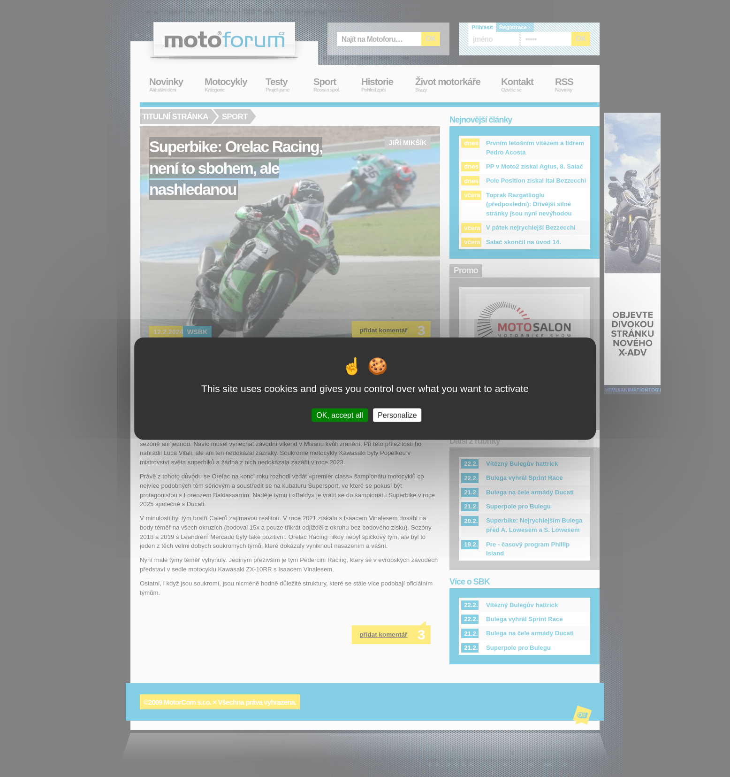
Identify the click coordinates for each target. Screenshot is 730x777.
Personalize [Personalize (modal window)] (397, 415)
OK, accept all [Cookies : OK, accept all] (339, 415)
